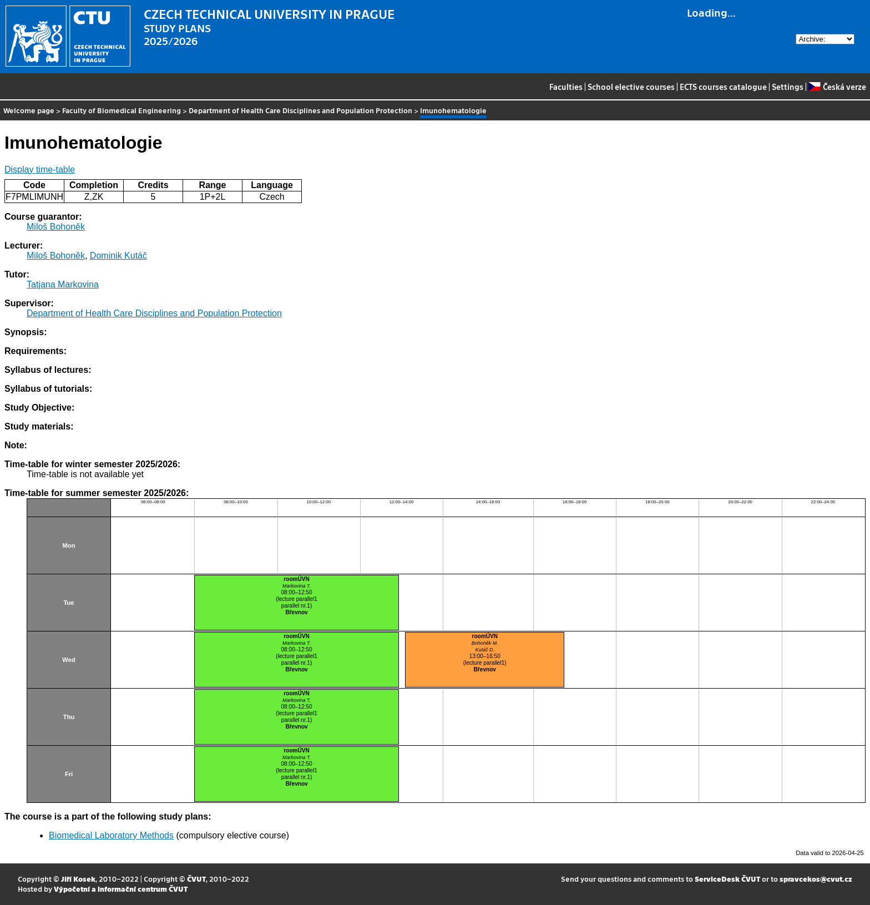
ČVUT (196, 878)
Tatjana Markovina (63, 284)
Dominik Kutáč (118, 255)
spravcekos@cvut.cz (816, 878)
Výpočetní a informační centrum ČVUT (121, 888)
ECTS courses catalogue (723, 87)
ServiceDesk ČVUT (727, 878)
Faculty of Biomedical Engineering (121, 110)
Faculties (566, 87)
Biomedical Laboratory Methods (111, 835)
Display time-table (39, 169)
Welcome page (28, 110)
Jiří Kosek (78, 878)
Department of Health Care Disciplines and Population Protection (300, 110)
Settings (787, 87)
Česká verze (837, 87)
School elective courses (631, 87)
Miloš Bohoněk (56, 226)
